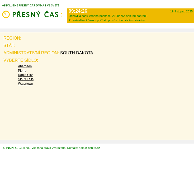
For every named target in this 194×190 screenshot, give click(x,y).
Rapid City (25, 75)
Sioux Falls (26, 79)
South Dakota (76, 53)
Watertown (25, 84)
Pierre (22, 71)
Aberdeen (25, 66)
